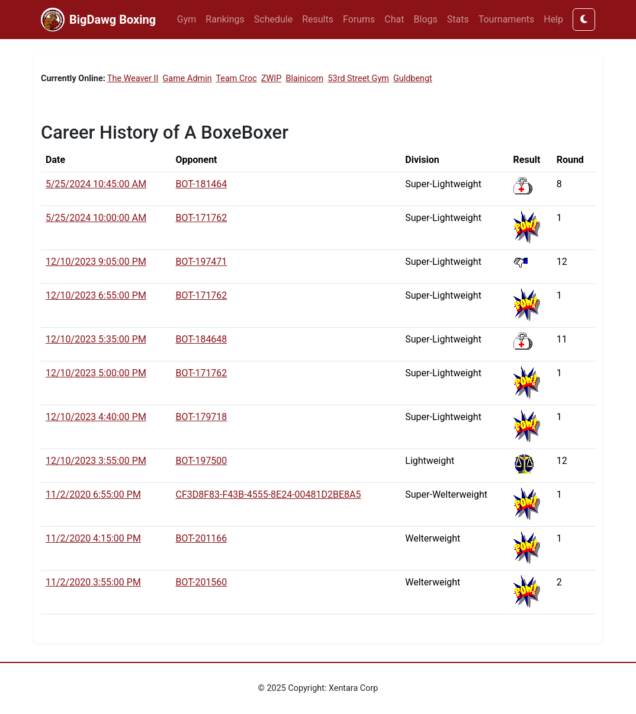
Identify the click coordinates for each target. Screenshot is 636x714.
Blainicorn (305, 78)
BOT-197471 (201, 261)
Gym (187, 19)
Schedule (273, 19)
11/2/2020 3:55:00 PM (93, 582)
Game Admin (187, 78)
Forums (359, 19)
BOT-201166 (201, 538)
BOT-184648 (201, 339)
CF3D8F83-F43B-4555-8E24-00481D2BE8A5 (268, 494)
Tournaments (506, 19)
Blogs (426, 19)
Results (317, 19)
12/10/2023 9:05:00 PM (96, 261)
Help (553, 19)
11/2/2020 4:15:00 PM (93, 538)
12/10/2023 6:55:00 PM (96, 295)
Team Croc (236, 78)
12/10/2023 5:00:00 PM (96, 373)
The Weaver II (132, 78)
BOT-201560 (201, 582)
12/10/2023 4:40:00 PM (96, 416)
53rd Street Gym (357, 78)
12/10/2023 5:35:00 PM (96, 339)
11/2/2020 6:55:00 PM (93, 494)
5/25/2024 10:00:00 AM (96, 217)
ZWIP (271, 78)
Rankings (224, 19)
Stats (458, 19)
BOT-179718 (201, 416)
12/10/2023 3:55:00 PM (96, 460)
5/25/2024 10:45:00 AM (96, 184)
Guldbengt (412, 78)
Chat (394, 19)
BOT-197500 (201, 460)
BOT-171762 (201, 217)
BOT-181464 (201, 184)
